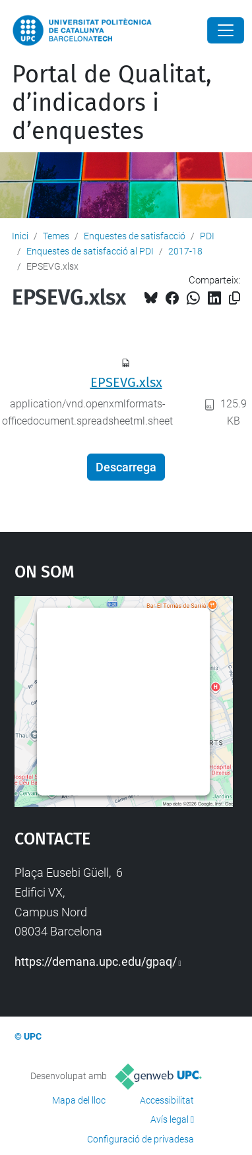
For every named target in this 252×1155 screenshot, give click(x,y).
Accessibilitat (167, 1100)
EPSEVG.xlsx (126, 382)
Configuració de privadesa (140, 1139)
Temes (56, 236)
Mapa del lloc (79, 1100)
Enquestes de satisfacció (134, 236)
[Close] (225, 30)
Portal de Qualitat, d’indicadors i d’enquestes (112, 103)
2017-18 (185, 251)
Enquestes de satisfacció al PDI (90, 251)
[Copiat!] (234, 298)
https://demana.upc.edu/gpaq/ (96, 961)
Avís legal (169, 1119)
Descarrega (126, 467)
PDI (207, 236)
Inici (20, 236)
